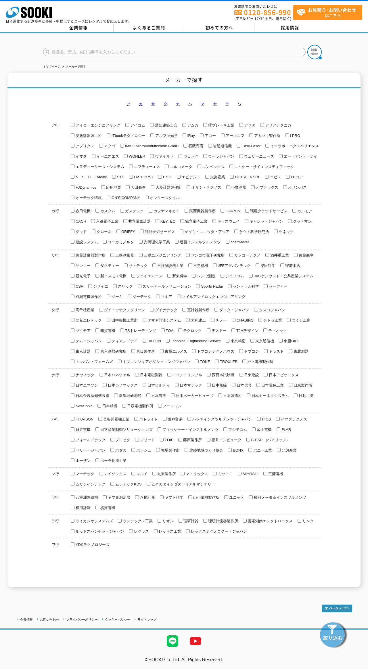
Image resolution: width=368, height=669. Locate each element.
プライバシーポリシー (82, 619)
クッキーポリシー (117, 619)
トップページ (51, 66)
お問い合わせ (49, 619)
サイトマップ (146, 619)
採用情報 (290, 27)
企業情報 (78, 27)
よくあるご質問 (149, 27)
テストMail (357, 665)
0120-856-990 (267, 12)
